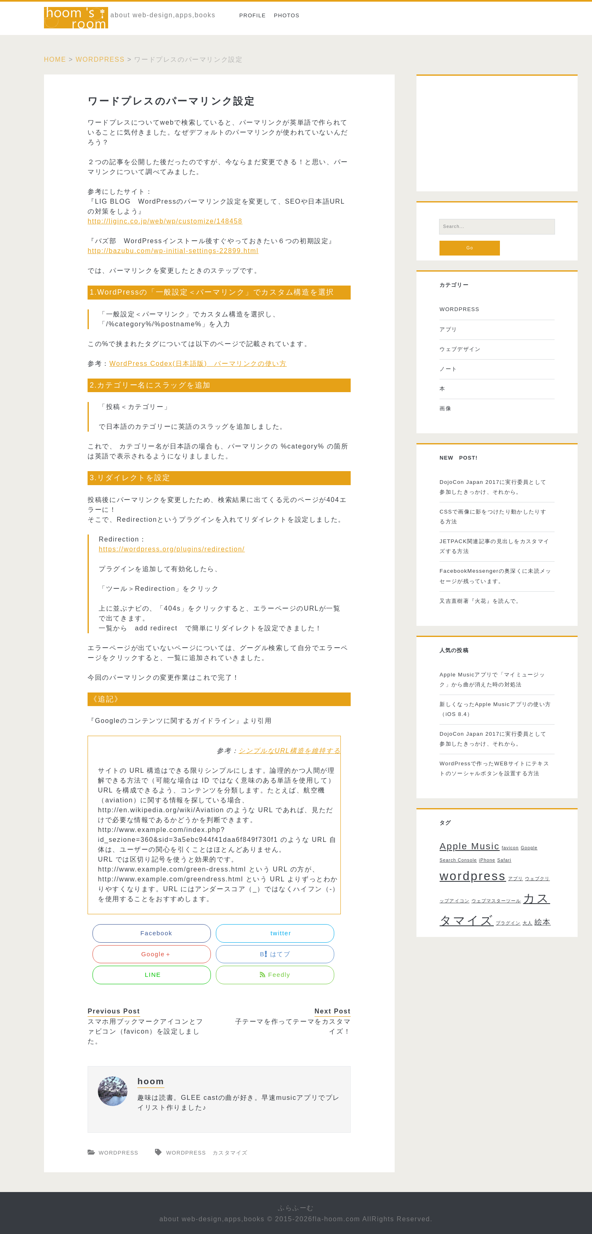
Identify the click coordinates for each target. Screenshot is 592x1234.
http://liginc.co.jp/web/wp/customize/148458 (165, 221)
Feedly (275, 974)
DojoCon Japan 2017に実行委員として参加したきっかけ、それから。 (492, 487)
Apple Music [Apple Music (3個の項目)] (469, 846)
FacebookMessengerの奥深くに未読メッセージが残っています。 (495, 576)
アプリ (448, 329)
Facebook (151, 933)
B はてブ (275, 953)
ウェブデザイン (460, 349)
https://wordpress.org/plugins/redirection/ (172, 549)
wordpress (186, 1153)
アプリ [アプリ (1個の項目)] (515, 878)
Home (55, 59)
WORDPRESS (100, 59)
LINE (152, 974)
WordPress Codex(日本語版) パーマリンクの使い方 (198, 363)
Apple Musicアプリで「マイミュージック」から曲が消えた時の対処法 (492, 680)
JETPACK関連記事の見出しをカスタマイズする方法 (494, 546)
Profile (252, 15)
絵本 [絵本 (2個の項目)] (542, 922)
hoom (150, 1081)
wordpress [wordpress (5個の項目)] (472, 876)
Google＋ (151, 953)
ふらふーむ (296, 1207)
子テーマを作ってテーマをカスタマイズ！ (293, 1026)
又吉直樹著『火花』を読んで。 (480, 601)
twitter (275, 933)
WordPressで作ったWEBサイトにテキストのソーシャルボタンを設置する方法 (494, 768)
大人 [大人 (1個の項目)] (527, 922)
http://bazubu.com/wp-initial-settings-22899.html (173, 250)
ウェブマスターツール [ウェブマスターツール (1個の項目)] (496, 900)
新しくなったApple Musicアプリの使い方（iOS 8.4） (495, 709)
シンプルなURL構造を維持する (289, 750)
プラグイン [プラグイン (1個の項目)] (508, 922)
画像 (445, 408)
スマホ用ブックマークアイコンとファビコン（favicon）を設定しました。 (146, 1031)
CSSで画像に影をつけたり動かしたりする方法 (492, 517)
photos (286, 15)
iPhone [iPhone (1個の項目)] (487, 860)
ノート (448, 369)
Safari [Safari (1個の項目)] (504, 860)
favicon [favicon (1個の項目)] (510, 847)
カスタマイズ (230, 1153)
